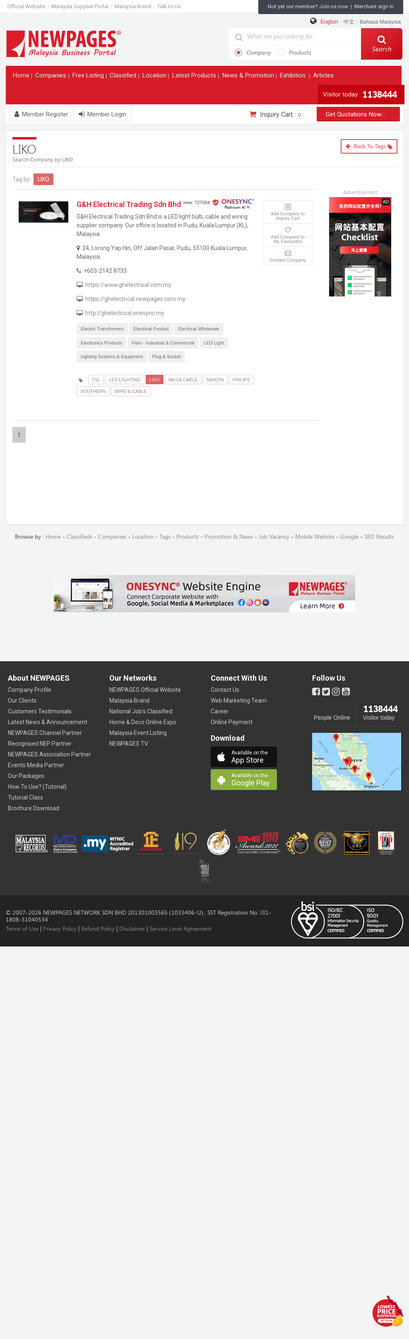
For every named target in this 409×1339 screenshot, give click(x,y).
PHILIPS (241, 379)
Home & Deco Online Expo (142, 722)
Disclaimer (132, 928)
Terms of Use (22, 928)
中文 (349, 22)
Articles (324, 77)
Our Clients (22, 700)
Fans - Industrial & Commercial (163, 342)
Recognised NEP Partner (40, 743)
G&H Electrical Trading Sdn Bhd (129, 204)
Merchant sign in (374, 6)
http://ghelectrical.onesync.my (124, 313)
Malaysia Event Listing (138, 733)
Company (253, 52)
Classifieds (79, 536)
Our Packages (26, 776)
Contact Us (225, 689)
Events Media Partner (36, 765)
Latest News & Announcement (47, 722)
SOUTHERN (93, 391)
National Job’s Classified (140, 711)
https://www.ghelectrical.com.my (128, 285)
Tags (165, 536)
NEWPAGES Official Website (145, 689)
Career (220, 711)
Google (349, 536)
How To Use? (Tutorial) (37, 786)
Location (155, 77)
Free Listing (89, 77)
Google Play (254, 780)
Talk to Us (169, 6)
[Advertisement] (366, 350)
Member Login (102, 114)
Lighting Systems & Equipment (112, 356)
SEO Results (379, 536)
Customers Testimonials (40, 711)
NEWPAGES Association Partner (49, 754)
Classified (124, 77)
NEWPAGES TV (128, 743)
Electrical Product (151, 328)
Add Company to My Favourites (288, 239)
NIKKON (215, 379)
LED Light (214, 342)
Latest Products (195, 77)
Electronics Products (101, 342)
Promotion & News (228, 536)
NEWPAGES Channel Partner (45, 733)
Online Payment (232, 722)
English (329, 22)
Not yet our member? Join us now (308, 6)
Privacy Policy (60, 928)
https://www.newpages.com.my (64, 43)
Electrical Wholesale (198, 328)
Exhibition (293, 77)
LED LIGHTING (124, 379)
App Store (254, 757)
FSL (96, 379)
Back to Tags (369, 146)
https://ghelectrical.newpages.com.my (135, 299)
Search (382, 44)
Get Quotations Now (358, 114)
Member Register (41, 114)
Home (22, 77)
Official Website (26, 6)
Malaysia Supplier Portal (79, 6)
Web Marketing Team (239, 700)
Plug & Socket (166, 356)
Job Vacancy (274, 536)
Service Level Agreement (180, 928)
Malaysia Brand (133, 6)
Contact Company (287, 260)
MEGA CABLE (183, 379)
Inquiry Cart (276, 115)
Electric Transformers (102, 328)
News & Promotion (249, 77)
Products (294, 52)
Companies (51, 77)
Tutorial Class (25, 797)
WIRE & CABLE (131, 391)
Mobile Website (314, 536)
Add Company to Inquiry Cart (288, 216)
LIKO (154, 379)
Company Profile (29, 689)
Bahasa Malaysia (380, 22)
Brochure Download (33, 808)
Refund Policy (98, 928)
